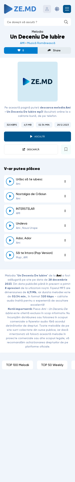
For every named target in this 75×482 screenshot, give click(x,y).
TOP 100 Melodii (17, 365)
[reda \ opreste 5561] (10, 255)
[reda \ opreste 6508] (10, 226)
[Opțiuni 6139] (65, 240)
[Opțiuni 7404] (65, 196)
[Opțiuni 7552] (65, 181)
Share (54, 50)
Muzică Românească (41, 43)
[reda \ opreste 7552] (10, 181)
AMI (22, 43)
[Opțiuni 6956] (65, 211)
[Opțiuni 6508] (65, 226)
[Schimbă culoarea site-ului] (57, 9)
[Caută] (66, 22)
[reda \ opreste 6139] (10, 240)
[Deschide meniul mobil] (67, 9)
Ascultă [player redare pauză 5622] (39, 136)
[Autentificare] (47, 9)
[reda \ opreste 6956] (10, 211)
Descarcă (33, 149)
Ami (58, 275)
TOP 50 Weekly (52, 365)
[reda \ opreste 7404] (10, 196)
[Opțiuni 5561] (65, 255)
